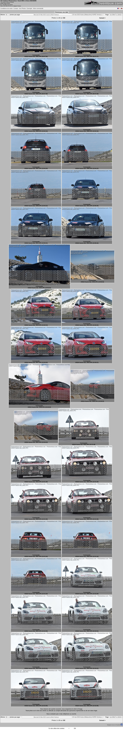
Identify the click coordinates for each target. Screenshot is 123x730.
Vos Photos (22, 8)
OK (75, 728)
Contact (15, 8)
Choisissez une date (61, 12)
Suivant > (102, 18)
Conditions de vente (6, 8)
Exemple (29, 8)
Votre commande (38, 8)
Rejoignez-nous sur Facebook (115, 725)
